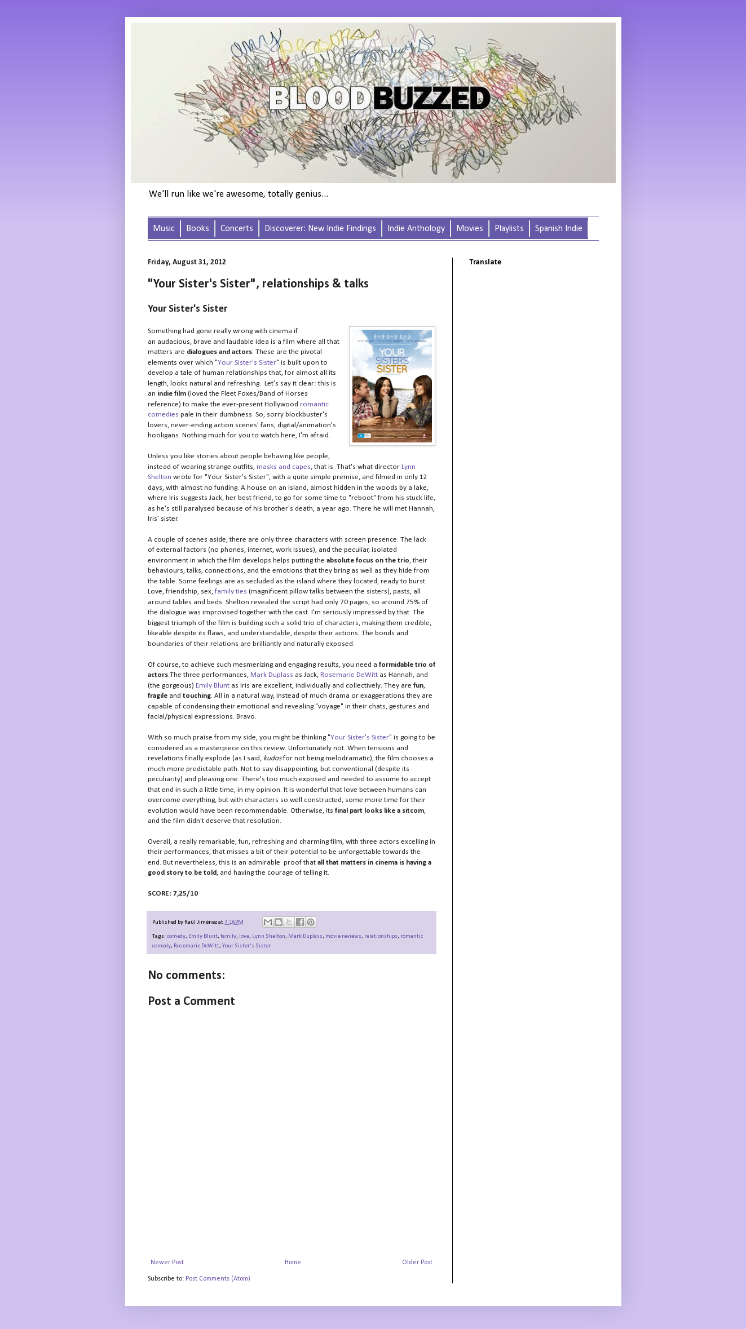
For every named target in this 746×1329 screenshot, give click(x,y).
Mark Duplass (305, 936)
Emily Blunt (203, 936)
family (228, 936)
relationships (381, 936)
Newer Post (167, 1262)
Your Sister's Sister (246, 946)
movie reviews (343, 936)
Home (293, 1262)
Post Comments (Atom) (218, 1278)
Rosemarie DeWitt (196, 946)
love (244, 936)
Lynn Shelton (268, 936)
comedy (176, 936)
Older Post (417, 1262)
